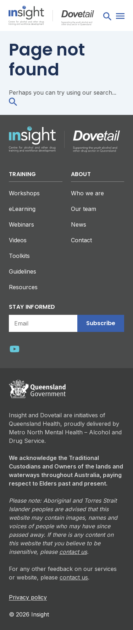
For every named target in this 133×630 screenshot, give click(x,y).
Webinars (21, 224)
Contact (81, 240)
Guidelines (22, 271)
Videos (18, 240)
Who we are (87, 193)
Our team (83, 208)
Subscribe (100, 323)
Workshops (24, 193)
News (78, 224)
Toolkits (19, 255)
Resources (23, 287)
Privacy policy (28, 597)
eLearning (22, 208)
